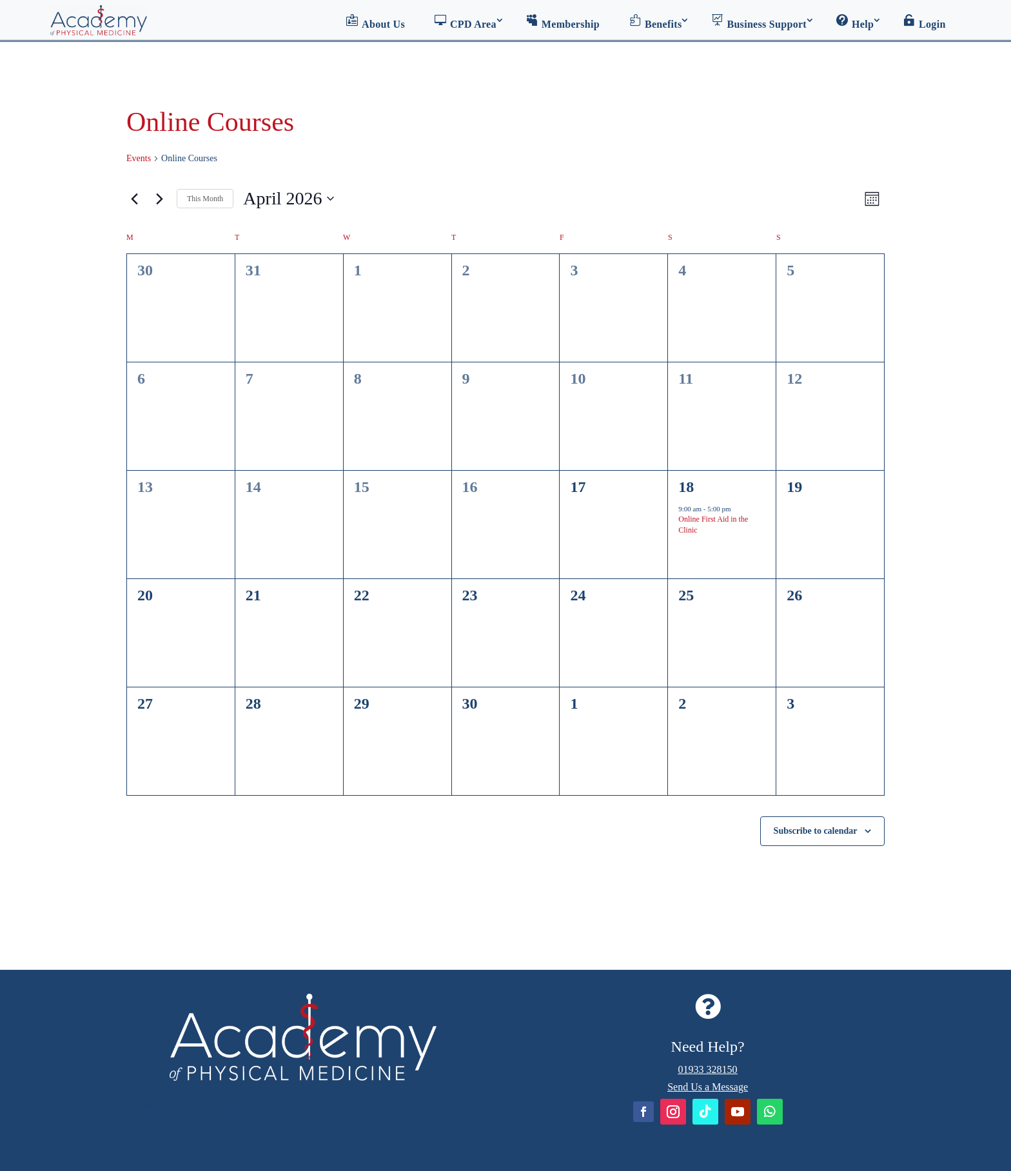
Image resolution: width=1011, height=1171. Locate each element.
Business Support (759, 22)
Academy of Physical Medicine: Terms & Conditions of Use (331, 1105)
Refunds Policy (225, 1135)
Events (138, 158)
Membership (563, 22)
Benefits (655, 22)
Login (924, 22)
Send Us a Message (707, 1086)
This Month (205, 198)
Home (152, 1105)
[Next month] (159, 198)
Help (855, 22)
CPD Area (465, 22)
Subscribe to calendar (816, 831)
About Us (375, 22)
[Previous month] (134, 198)
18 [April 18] (686, 486)
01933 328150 (708, 1069)
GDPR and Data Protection (352, 1135)
